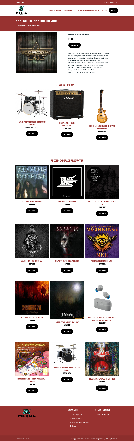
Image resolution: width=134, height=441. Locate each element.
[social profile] (23, 2)
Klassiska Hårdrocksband (88, 10)
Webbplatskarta (111, 438)
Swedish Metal (69, 10)
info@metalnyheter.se (110, 2)
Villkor (86, 438)
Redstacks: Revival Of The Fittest (102, 377)
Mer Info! (74, 44)
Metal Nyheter (55, 10)
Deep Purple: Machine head (32, 200)
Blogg (104, 10)
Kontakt (80, 438)
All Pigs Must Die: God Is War (32, 260)
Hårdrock (85, 33)
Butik (113, 10)
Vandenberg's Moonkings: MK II (102, 260)
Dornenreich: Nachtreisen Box (67, 321)
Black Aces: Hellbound (67, 200)
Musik (79, 33)
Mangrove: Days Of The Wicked (32, 316)
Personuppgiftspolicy (97, 438)
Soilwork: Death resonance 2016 (67, 260)
